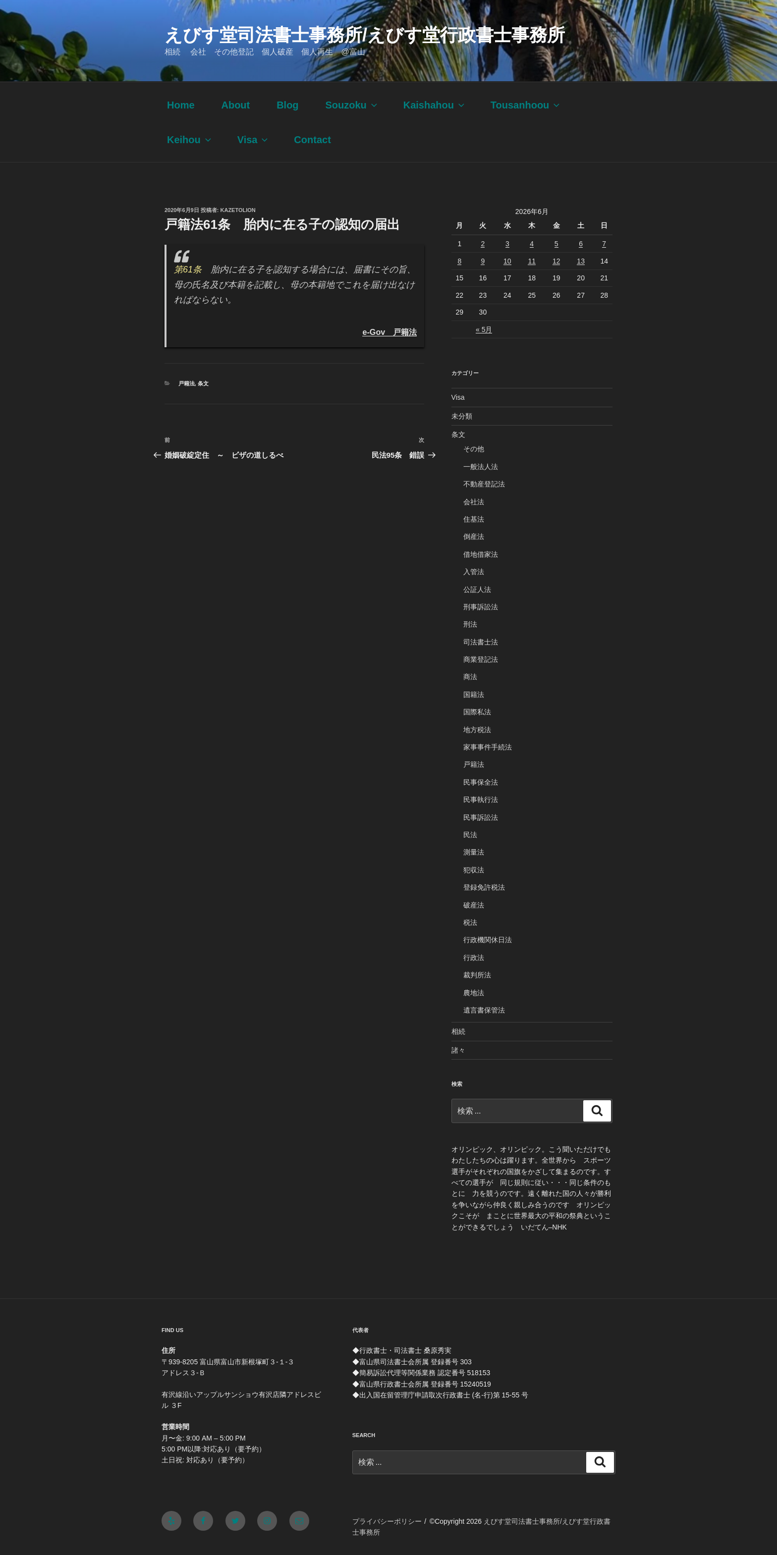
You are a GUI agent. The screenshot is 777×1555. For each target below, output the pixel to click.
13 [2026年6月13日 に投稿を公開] (581, 261)
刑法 (470, 624)
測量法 (473, 852)
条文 (203, 383)
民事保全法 (480, 782)
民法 (470, 835)
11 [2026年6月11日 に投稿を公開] (532, 261)
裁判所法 (477, 975)
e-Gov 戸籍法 (389, 331)
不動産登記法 (484, 484)
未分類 (461, 416)
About (235, 105)
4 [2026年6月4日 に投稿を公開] (532, 244)
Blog (287, 105)
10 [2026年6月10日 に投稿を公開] (507, 261)
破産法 (473, 905)
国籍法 (473, 694)
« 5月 (484, 329)
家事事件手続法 (487, 747)
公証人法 (477, 589)
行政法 (473, 958)
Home (181, 105)
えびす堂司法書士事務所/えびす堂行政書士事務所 (365, 35)
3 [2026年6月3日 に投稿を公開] (507, 244)
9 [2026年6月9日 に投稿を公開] (483, 261)
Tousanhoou (526, 105)
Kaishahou (434, 105)
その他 (473, 449)
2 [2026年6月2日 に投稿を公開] (483, 244)
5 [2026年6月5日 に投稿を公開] (556, 244)
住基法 (473, 519)
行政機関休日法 (487, 940)
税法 (470, 922)
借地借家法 (480, 554)
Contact (312, 139)
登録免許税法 (484, 887)
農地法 (473, 993)
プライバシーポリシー (387, 1521)
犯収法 (473, 870)
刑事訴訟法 (480, 607)
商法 (470, 677)
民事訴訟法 (480, 817)
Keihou (190, 139)
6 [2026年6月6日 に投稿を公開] (581, 244)
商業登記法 (480, 659)
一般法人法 (480, 467)
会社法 (473, 502)
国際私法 (477, 712)
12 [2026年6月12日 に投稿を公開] (556, 261)
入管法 (473, 572)
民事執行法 (480, 800)
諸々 (458, 1050)
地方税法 (477, 730)
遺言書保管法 (484, 1010)
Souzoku (352, 105)
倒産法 (473, 536)
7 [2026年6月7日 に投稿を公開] (604, 244)
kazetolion (238, 210)
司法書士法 (480, 642)
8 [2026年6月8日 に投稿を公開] (459, 261)
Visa (253, 139)
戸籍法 (186, 383)
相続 (458, 1031)
